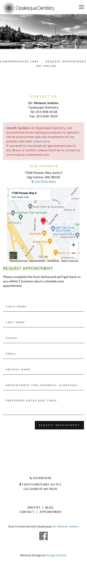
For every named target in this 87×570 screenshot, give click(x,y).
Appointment (50, 512)
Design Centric (56, 555)
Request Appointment (66, 61)
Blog (50, 507)
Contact (27, 512)
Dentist (34, 507)
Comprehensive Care (19, 61)
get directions (43, 181)
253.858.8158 (40, 478)
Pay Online (46, 66)
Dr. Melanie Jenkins (66, 526)
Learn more (42, 141)
